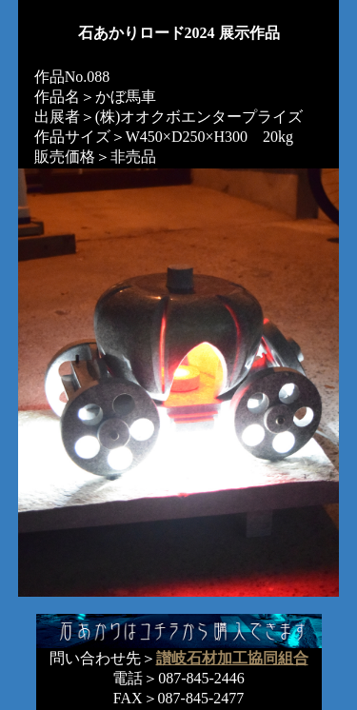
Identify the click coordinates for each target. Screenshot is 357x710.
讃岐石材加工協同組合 (232, 658)
